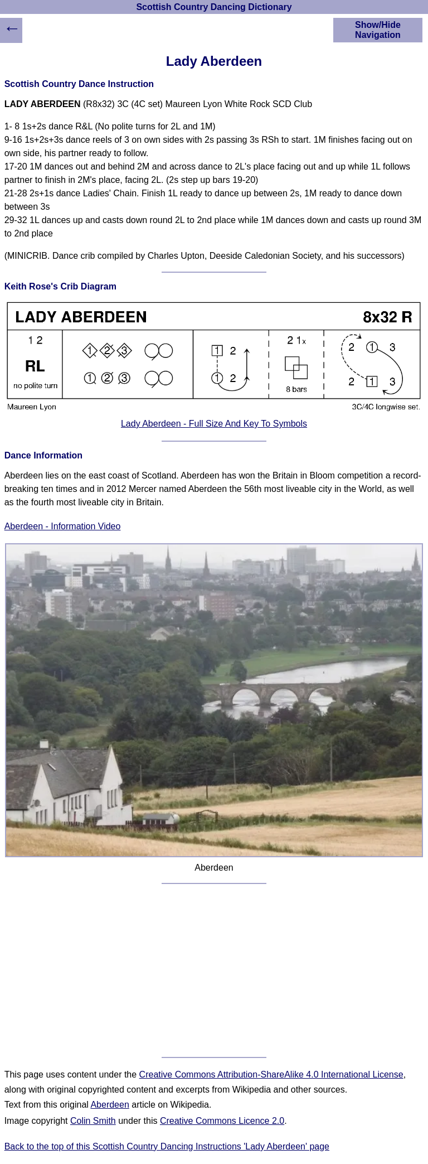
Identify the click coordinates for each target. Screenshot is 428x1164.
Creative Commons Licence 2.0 (222, 1121)
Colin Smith (93, 1121)
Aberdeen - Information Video (62, 526)
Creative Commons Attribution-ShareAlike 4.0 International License (271, 1074)
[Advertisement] (214, 970)
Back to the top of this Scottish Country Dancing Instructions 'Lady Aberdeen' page (166, 1146)
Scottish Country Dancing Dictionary (213, 7)
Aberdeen (109, 1104)
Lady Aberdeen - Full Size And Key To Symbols (214, 423)
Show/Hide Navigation (378, 30)
